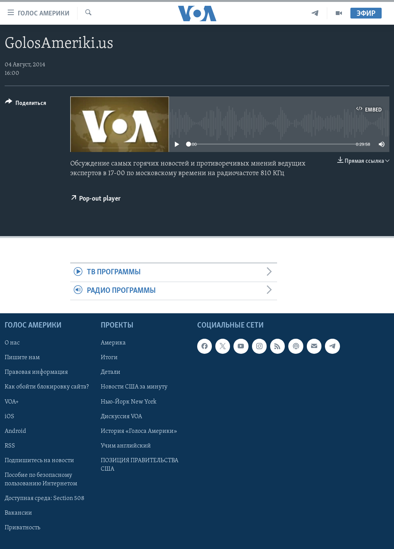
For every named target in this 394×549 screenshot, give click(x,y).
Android (15, 431)
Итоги (109, 358)
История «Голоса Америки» (139, 431)
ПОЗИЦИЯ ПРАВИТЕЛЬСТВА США (139, 465)
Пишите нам (22, 358)
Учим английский (126, 446)
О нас (12, 343)
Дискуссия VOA (121, 417)
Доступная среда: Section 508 (45, 498)
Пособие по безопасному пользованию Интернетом (41, 479)
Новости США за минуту (134, 387)
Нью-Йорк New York (128, 402)
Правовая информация (36, 373)
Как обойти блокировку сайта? (47, 387)
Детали (110, 373)
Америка (113, 343)
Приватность (22, 528)
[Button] (25, 104)
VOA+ (12, 402)
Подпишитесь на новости (39, 461)
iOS (9, 417)
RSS (10, 446)
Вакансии (18, 513)
